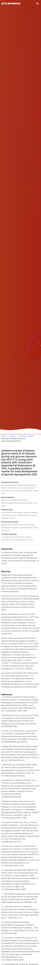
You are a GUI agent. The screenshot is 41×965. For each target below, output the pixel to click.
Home (3, 436)
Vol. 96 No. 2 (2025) (26, 436)
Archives (12, 436)
